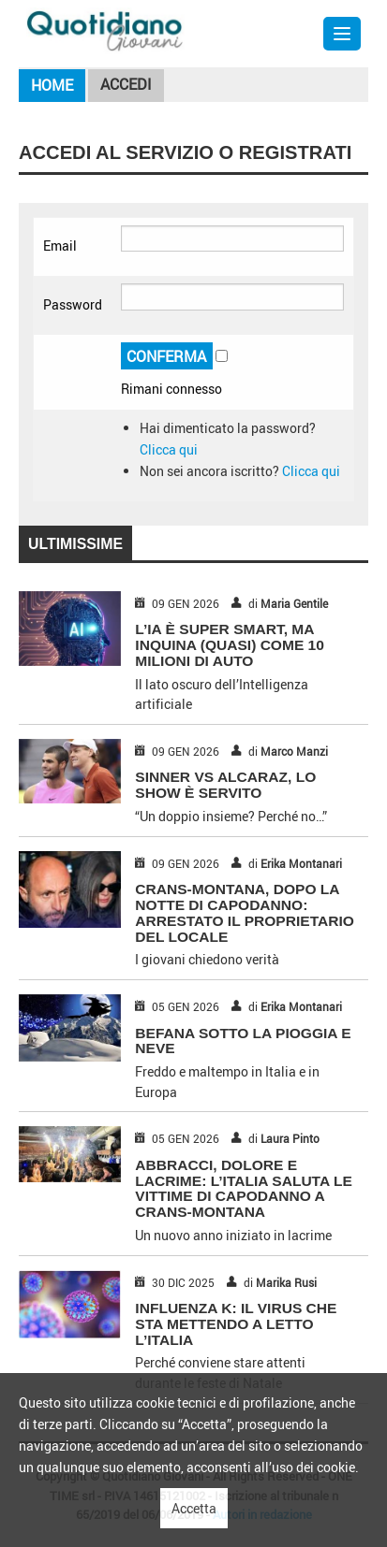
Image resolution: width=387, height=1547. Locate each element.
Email (60, 245)
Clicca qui (169, 449)
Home (52, 85)
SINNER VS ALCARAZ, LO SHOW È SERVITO (225, 785)
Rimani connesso (171, 389)
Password (72, 304)
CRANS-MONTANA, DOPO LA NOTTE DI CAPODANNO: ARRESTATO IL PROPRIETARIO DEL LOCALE (244, 912)
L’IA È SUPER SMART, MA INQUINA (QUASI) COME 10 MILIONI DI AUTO (229, 645)
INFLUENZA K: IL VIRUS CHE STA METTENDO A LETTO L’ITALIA (235, 1324)
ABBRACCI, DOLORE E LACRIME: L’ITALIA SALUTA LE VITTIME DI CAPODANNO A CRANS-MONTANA (243, 1188)
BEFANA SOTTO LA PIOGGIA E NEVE (242, 1041)
